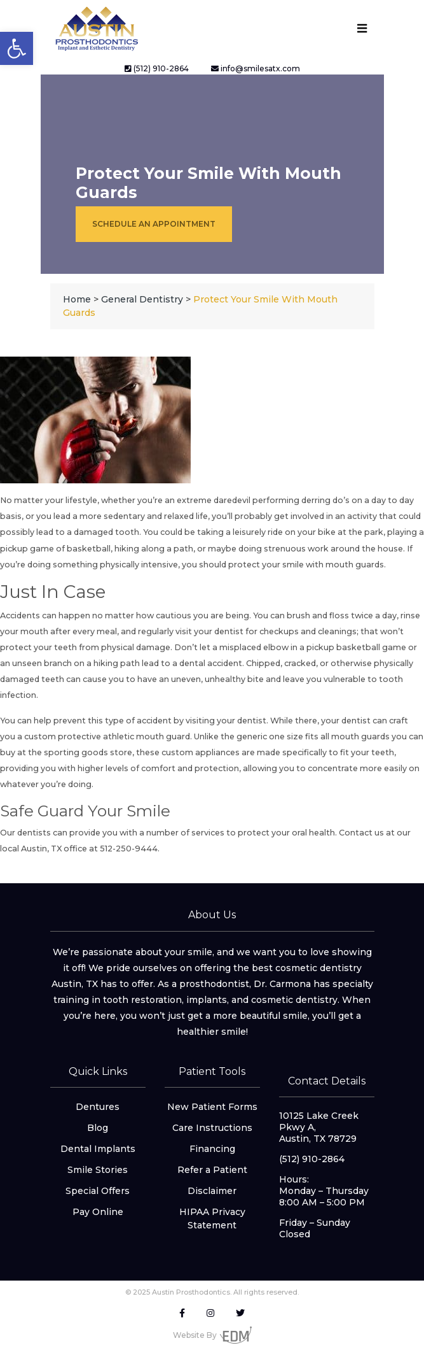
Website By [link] (212, 1335)
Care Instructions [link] (212, 1127)
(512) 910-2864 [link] (157, 68)
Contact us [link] (361, 832)
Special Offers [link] (97, 1191)
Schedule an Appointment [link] (153, 224)
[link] (16, 48)
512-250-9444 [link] (128, 848)
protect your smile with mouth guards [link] (306, 564)
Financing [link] (212, 1149)
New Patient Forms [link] (212, 1106)
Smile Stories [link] (97, 1170)
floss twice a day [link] (363, 615)
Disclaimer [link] (212, 1191)
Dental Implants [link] (97, 1149)
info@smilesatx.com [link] (255, 68)
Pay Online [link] (97, 1212)
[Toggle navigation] (362, 28)
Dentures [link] (98, 1106)
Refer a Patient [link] (212, 1170)
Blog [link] (97, 1127)
